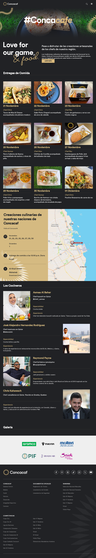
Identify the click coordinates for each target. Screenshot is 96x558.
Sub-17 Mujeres (67, 503)
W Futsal (35, 535)
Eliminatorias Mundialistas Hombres (44, 541)
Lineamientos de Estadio (40, 490)
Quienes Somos (8, 486)
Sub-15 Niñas (37, 525)
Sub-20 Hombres (8, 548)
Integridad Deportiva (9, 503)
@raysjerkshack (39, 365)
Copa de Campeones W (10, 535)
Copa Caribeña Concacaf (11, 541)
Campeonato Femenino (10, 528)
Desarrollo (6, 499)
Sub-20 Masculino (68, 493)
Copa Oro (6, 518)
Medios (5, 490)
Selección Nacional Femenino (72, 490)
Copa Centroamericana (10, 538)
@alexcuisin (8, 332)
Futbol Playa (66, 509)
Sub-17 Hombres (68, 499)
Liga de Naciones (8, 525)
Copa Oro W (7, 522)
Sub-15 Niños (37, 528)
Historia (5, 496)
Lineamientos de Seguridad (41, 493)
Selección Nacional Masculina (72, 486)
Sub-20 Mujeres (68, 496)
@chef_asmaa (39, 299)
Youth (5, 493)
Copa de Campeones (9, 531)
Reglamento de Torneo (40, 486)
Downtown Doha (15, 275)
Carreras (5, 506)
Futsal (65, 506)
